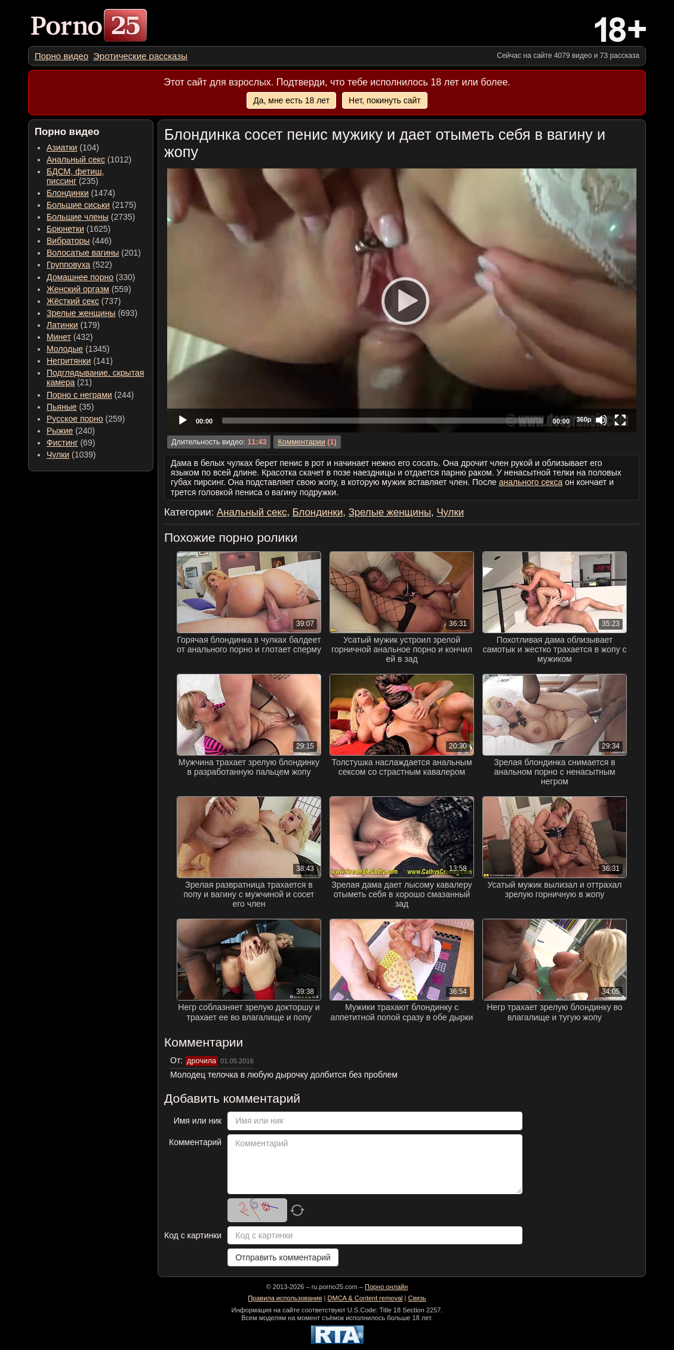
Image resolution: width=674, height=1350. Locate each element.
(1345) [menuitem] (78, 349)
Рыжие (60, 430)
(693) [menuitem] (92, 313)
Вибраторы (68, 241)
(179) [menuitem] (73, 325)
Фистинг (62, 442)
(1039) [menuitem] (71, 454)
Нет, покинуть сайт (385, 100)
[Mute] (601, 420)
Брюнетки (65, 229)
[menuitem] (61, 56)
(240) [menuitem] (71, 430)
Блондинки (68, 193)
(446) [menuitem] (79, 241)
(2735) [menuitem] (91, 217)
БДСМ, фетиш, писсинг (75, 176)
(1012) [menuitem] (89, 159)
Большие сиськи (78, 205)
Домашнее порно (80, 277)
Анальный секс (76, 159)
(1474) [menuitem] (81, 193)
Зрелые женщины (81, 313)
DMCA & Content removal (365, 1298)
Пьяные (62, 407)
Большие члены (78, 217)
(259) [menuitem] (86, 419)
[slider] (382, 421)
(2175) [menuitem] (91, 205)
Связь (417, 1298)
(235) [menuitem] (75, 176)
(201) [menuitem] (94, 252)
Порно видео (61, 56)
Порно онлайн (386, 1286)
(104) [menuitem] (73, 147)
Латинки (62, 325)
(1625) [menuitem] (78, 229)
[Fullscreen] (620, 420)
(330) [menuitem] (91, 277)
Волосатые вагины (83, 252)
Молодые (65, 349)
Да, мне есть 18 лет (291, 100)
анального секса (531, 482)
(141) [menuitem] (80, 361)
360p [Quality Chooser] (583, 419)
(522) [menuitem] (79, 264)
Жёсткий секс (73, 301)
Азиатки (62, 147)
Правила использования (285, 1298)
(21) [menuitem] (95, 377)
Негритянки (69, 361)
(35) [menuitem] (70, 407)
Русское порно (75, 419)
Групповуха (68, 264)
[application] (401, 300)
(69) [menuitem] (71, 442)
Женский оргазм (78, 289)
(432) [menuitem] (70, 337)
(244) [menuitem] (90, 395)
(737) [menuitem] (84, 301)
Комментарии (301, 442)
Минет (59, 337)
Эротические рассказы (140, 56)
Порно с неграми (79, 395)
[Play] (402, 300)
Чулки (58, 454)
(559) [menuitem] (89, 289)
